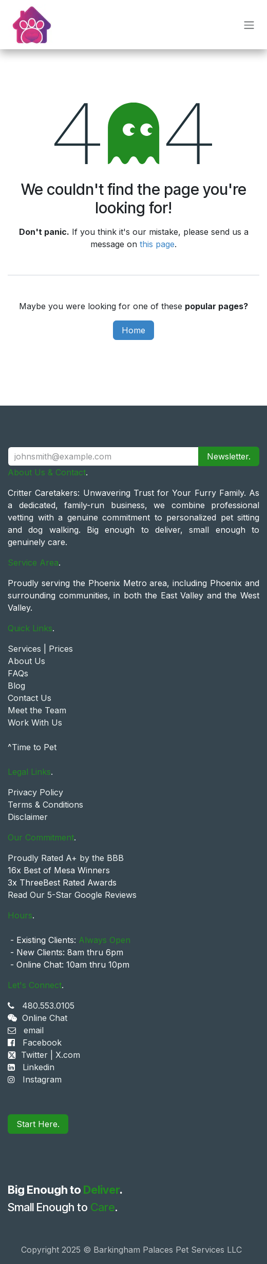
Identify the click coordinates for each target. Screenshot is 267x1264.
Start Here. (38, 1124)
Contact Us (29, 698)
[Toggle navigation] (249, 24)
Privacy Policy (35, 792)
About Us (26, 661)
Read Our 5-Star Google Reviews (72, 895)
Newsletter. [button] (229, 456)
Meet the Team (37, 710)
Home (133, 330)
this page (157, 244)
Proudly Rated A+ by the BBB (66, 858)
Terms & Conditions (45, 804)
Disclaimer (28, 817)
